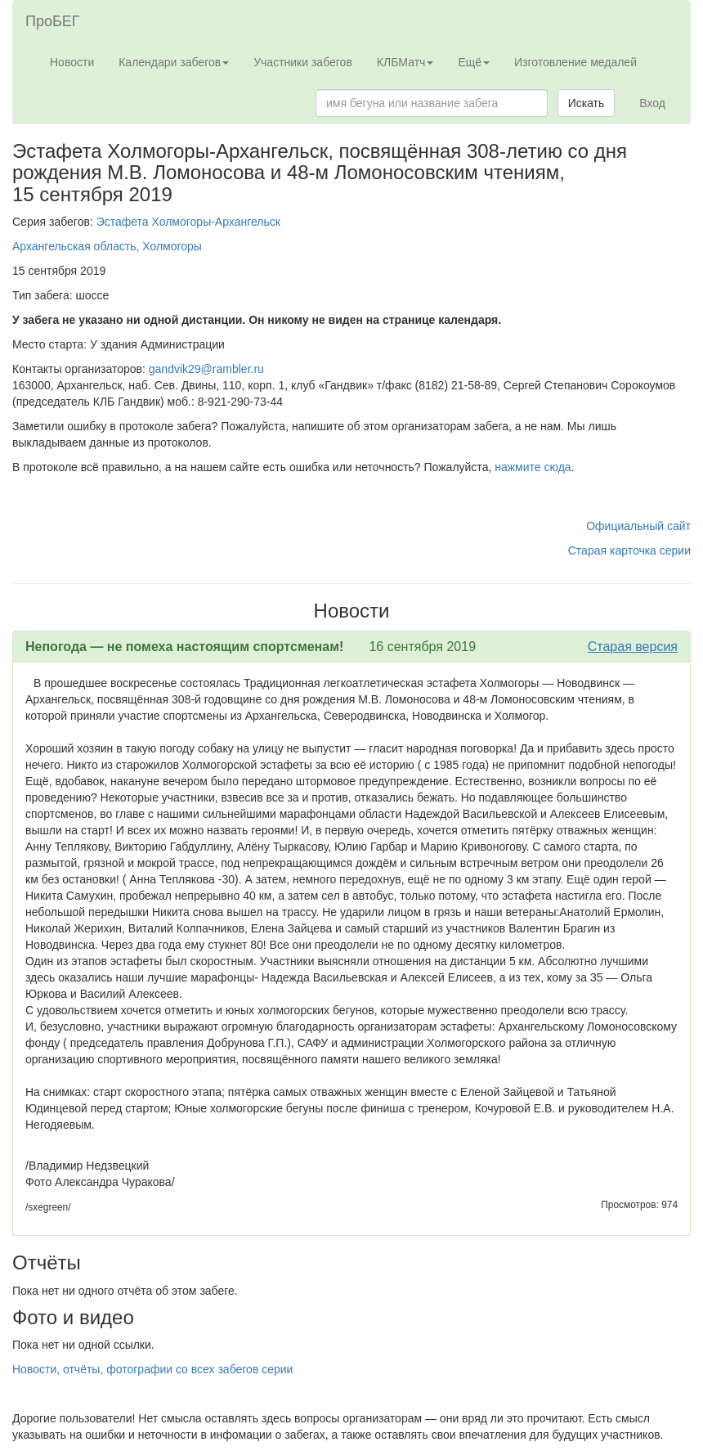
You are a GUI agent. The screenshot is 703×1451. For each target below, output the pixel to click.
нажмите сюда (533, 467)
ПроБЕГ (52, 21)
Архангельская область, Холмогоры (107, 246)
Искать (586, 103)
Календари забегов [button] (174, 62)
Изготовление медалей (575, 62)
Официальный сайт (638, 525)
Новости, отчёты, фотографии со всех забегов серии (152, 1369)
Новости (72, 62)
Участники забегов (302, 62)
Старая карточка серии (629, 550)
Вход (652, 103)
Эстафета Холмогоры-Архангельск (188, 221)
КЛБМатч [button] (405, 62)
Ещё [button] (474, 62)
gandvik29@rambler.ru (206, 368)
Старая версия (633, 647)
